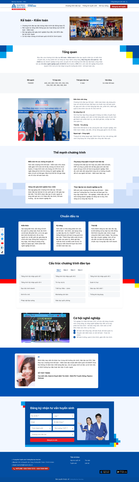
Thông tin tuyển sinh (89, 7)
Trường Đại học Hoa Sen (76, 479)
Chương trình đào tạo (73, 7)
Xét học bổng (103, 7)
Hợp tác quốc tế (75, 460)
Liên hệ (87, 463)
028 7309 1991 (42, 468)
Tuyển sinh (73, 463)
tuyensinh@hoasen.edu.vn (25, 465)
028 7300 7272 (29, 468)
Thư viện (87, 460)
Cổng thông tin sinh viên (118, 2)
